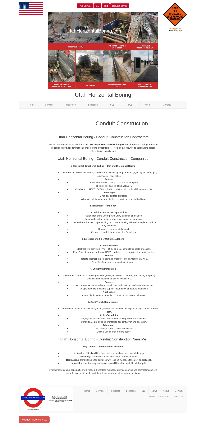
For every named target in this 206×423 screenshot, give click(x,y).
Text (106, 6)
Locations (94, 104)
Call (98, 6)
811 (113, 104)
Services (50, 104)
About (148, 104)
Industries (72, 104)
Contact (168, 104)
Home (32, 104)
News (130, 104)
